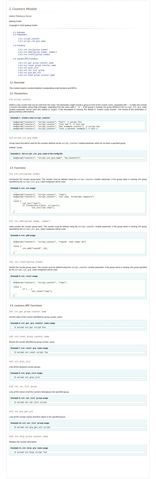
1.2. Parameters (20, 34)
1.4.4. (31, 71)
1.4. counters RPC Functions (25, 59)
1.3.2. (37, 52)
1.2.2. (32, 41)
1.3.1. (33, 50)
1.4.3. (28, 69)
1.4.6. (36, 76)
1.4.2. (37, 66)
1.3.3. (34, 55)
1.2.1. (29, 39)
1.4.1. (36, 64)
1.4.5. (29, 74)
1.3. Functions (19, 46)
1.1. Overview (19, 32)
